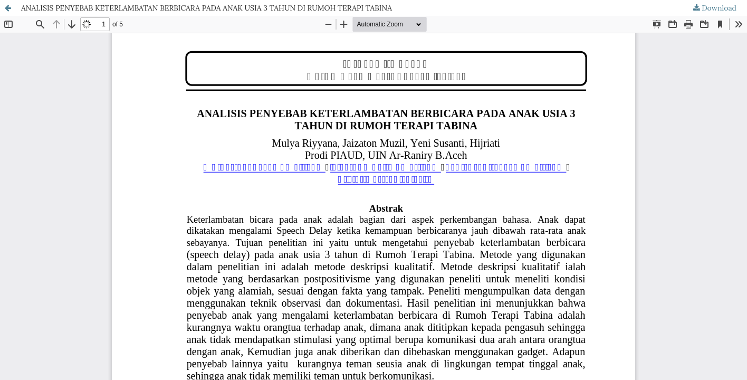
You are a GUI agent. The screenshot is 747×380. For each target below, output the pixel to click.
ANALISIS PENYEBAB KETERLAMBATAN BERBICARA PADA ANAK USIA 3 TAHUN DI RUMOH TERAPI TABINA (206, 8)
